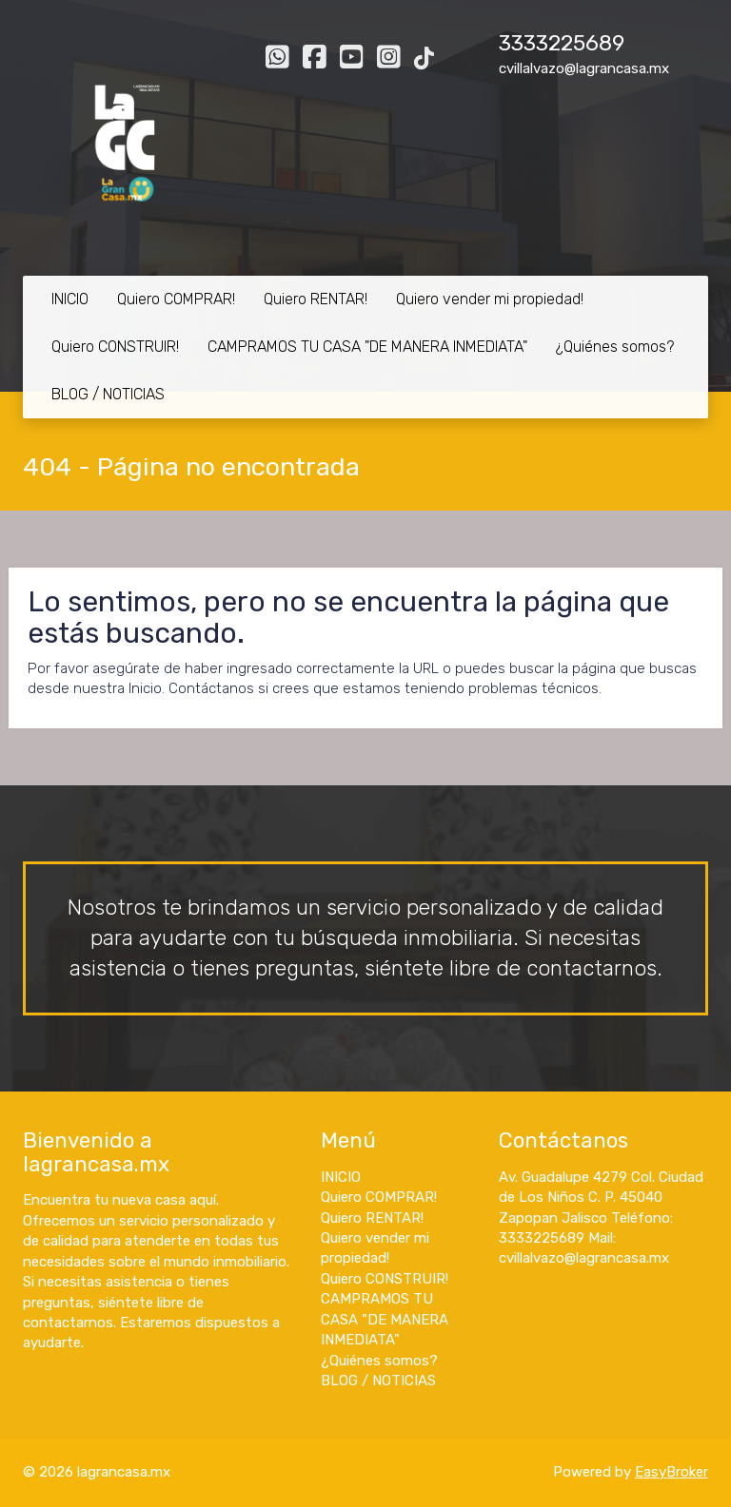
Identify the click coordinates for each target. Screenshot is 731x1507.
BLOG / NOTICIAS (108, 394)
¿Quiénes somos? (615, 347)
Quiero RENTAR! (315, 299)
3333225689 (561, 43)
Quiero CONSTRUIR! (115, 347)
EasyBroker (671, 1471)
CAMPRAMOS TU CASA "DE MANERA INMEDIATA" (367, 347)
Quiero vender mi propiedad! (489, 299)
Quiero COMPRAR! (176, 299)
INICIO (70, 299)
